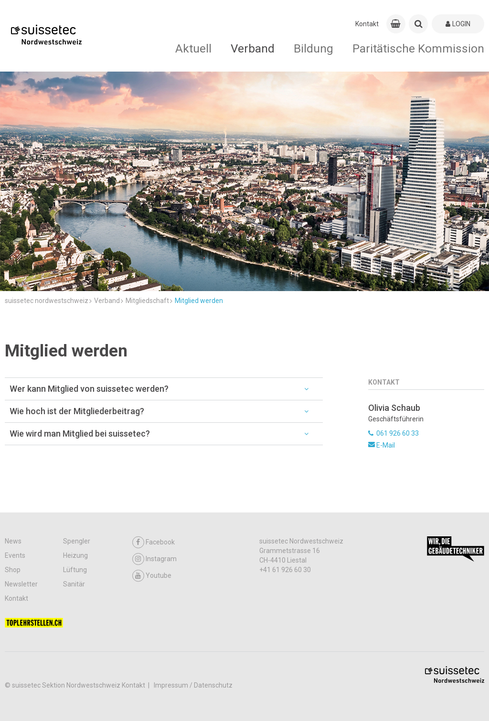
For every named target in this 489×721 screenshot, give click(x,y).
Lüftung (75, 570)
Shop (13, 570)
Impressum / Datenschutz (193, 685)
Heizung (75, 555)
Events (15, 555)
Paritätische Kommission (418, 48)
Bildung (313, 48)
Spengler (76, 541)
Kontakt (367, 24)
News (13, 541)
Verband (253, 48)
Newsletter (21, 584)
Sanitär (74, 584)
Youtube (151, 576)
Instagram (154, 559)
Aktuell (193, 48)
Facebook (153, 542)
